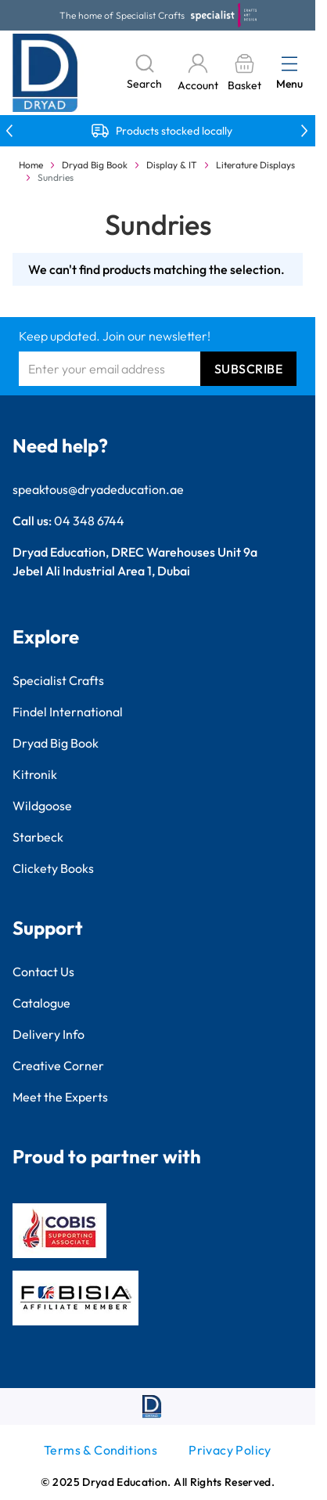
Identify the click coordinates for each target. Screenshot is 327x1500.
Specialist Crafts (58, 680)
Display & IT (171, 165)
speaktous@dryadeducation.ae (98, 489)
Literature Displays (255, 165)
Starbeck (38, 837)
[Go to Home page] (45, 73)
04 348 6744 (89, 520)
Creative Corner (58, 1065)
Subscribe (248, 369)
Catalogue (41, 1003)
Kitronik (35, 774)
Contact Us (43, 971)
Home (31, 165)
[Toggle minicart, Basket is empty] (244, 73)
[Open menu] (289, 63)
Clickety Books (53, 868)
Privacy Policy (230, 1450)
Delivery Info (48, 1034)
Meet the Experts (60, 1097)
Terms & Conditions (100, 1450)
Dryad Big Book (95, 165)
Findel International (68, 711)
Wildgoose (42, 805)
